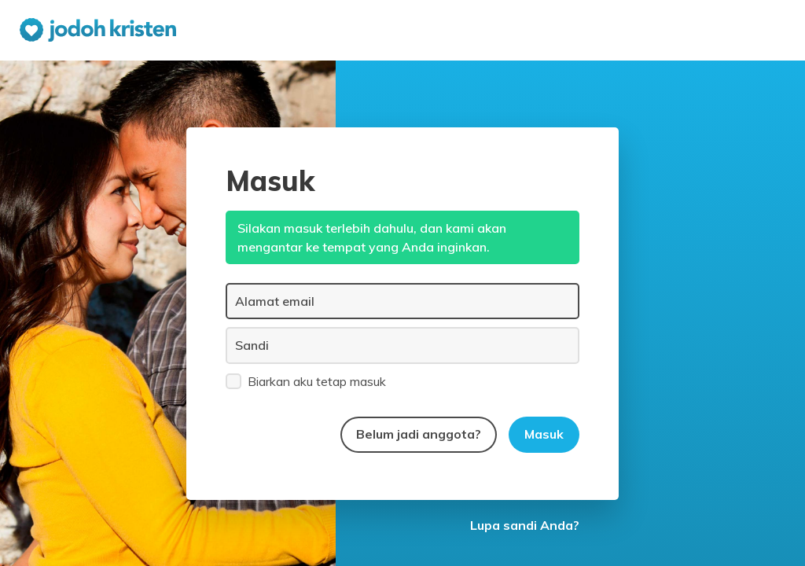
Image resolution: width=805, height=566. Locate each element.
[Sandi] (402, 345)
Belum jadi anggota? (418, 434)
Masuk (544, 434)
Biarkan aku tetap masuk (306, 380)
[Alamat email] (402, 301)
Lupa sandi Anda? (524, 525)
